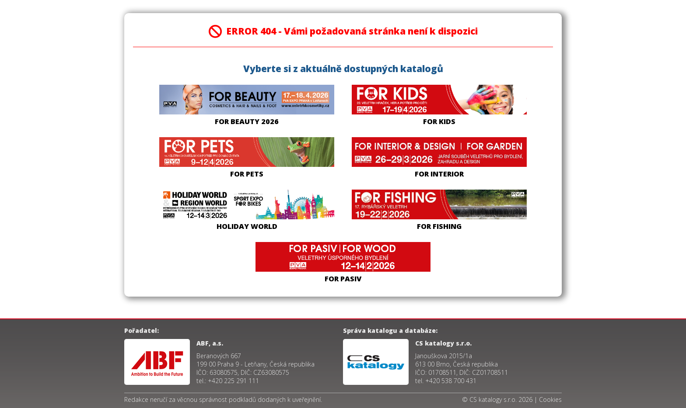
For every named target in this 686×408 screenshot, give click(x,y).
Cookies (550, 399)
